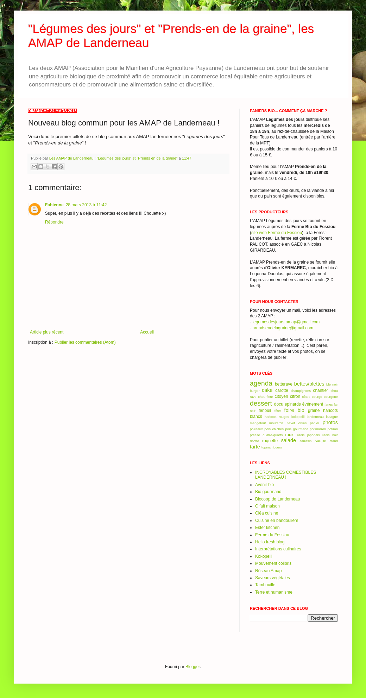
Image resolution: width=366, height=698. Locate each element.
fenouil (265, 410)
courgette (331, 397)
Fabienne (54, 204)
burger (255, 391)
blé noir (332, 384)
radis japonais (308, 435)
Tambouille (265, 584)
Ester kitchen (267, 527)
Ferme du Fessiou (272, 534)
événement (312, 404)
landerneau (315, 417)
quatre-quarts (273, 435)
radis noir (330, 435)
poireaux (256, 429)
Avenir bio (264, 484)
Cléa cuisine (266, 513)
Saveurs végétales (272, 577)
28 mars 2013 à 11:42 (86, 204)
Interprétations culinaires (278, 549)
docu (278, 404)
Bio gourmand (268, 491)
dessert (261, 403)
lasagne (332, 417)
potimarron (318, 429)
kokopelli (297, 417)
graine (314, 410)
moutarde (276, 423)
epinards (293, 404)
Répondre (54, 222)
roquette (270, 440)
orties (302, 423)
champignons (301, 391)
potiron (333, 429)
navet (291, 423)
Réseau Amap (268, 570)
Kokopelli (263, 556)
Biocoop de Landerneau (277, 499)
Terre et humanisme (273, 592)
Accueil (147, 332)
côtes (306, 397)
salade (288, 440)
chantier (320, 390)
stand (334, 441)
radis (290, 434)
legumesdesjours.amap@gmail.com (286, 321)
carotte (281, 390)
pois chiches (274, 429)
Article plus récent (46, 332)
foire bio (294, 410)
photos (330, 422)
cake (267, 390)
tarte (255, 447)
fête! (277, 411)
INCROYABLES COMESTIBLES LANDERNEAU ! (285, 475)
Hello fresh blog (269, 541)
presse (255, 435)
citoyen (281, 396)
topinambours (271, 447)
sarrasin (305, 441)
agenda (261, 383)
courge (317, 397)
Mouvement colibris (273, 563)
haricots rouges (277, 417)
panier (315, 423)
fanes (328, 404)
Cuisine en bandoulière (276, 520)
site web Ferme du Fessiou (276, 232)
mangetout (258, 423)
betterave (283, 384)
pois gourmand (296, 429)
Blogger (192, 666)
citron (295, 396)
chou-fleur (265, 397)
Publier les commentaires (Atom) (85, 342)
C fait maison (267, 506)
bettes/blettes (309, 384)
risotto (254, 441)
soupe (320, 440)
